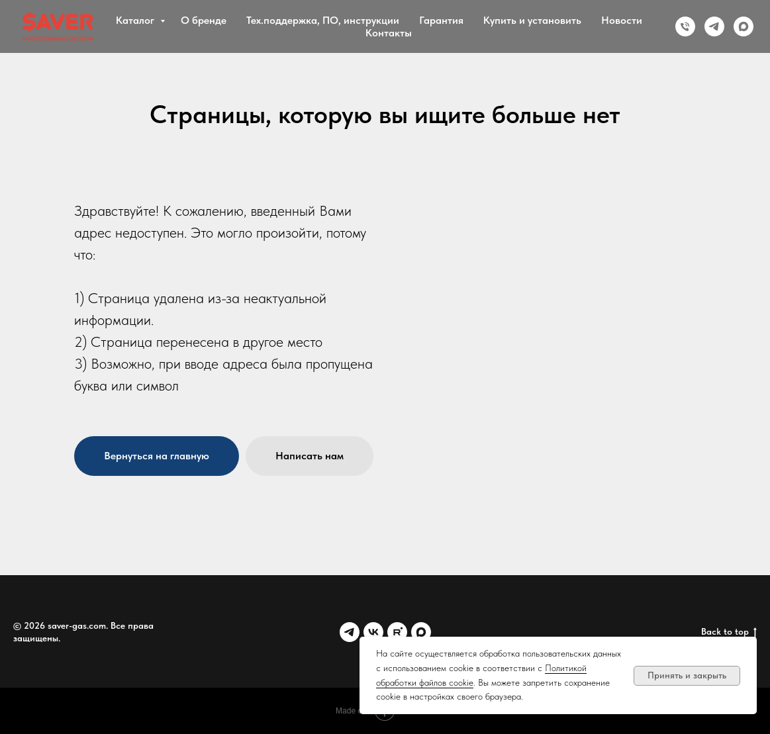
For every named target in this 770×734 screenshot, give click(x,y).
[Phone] (685, 26)
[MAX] (743, 26)
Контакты (388, 32)
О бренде (203, 20)
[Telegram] (714, 26)
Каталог (136, 20)
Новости (621, 20)
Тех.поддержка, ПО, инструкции (322, 20)
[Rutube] (397, 632)
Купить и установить (532, 20)
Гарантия (441, 20)
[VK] (373, 632)
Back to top (729, 632)
